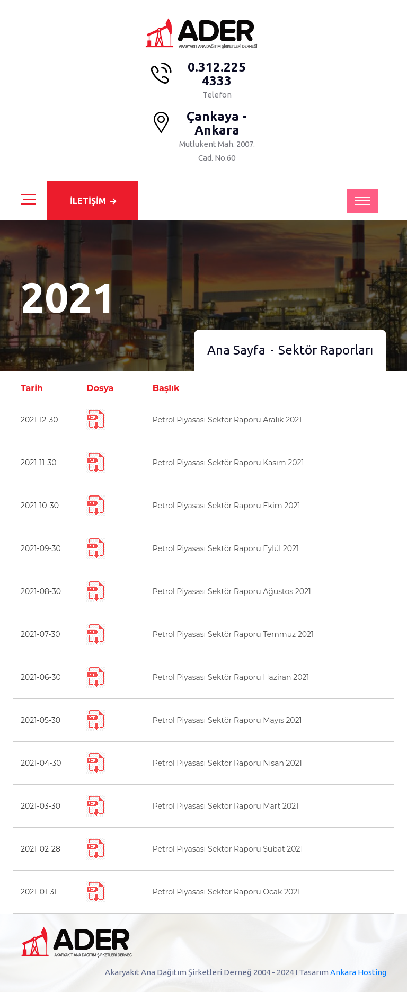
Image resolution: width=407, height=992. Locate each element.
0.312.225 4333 (217, 74)
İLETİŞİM (93, 201)
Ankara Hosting (358, 972)
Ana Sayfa (236, 350)
